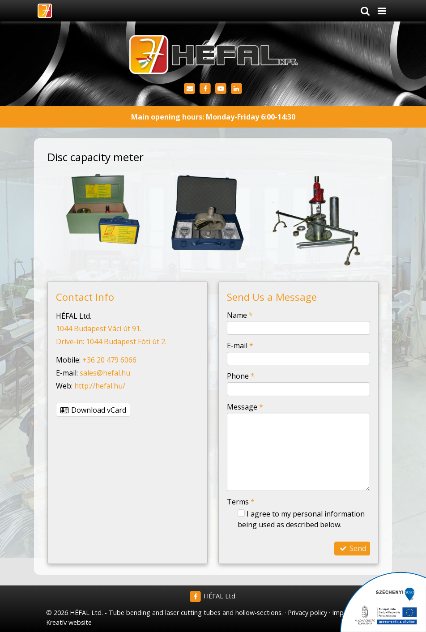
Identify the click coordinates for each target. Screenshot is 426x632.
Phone (241, 376)
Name (240, 315)
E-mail (240, 345)
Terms (241, 502)
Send (352, 548)
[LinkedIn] (236, 88)
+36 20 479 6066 (109, 360)
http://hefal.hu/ (99, 386)
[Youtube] (220, 88)
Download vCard (93, 410)
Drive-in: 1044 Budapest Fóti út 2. (111, 341)
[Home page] (44, 11)
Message (245, 407)
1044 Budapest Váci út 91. (98, 328)
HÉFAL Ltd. (213, 596)
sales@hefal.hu (105, 373)
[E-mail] (189, 88)
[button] (381, 11)
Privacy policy (307, 612)
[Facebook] (205, 88)
